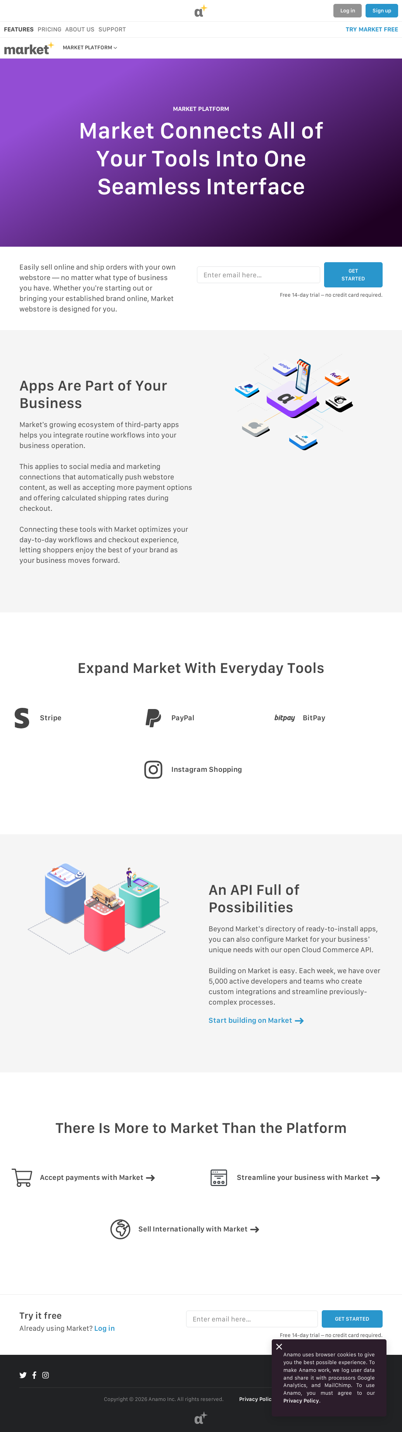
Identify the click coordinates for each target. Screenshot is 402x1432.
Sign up (382, 10)
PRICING (49, 29)
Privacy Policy (257, 1399)
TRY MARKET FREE (372, 29)
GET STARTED (353, 275)
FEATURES (19, 29)
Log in (347, 10)
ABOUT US (80, 29)
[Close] (279, 1346)
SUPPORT (112, 29)
